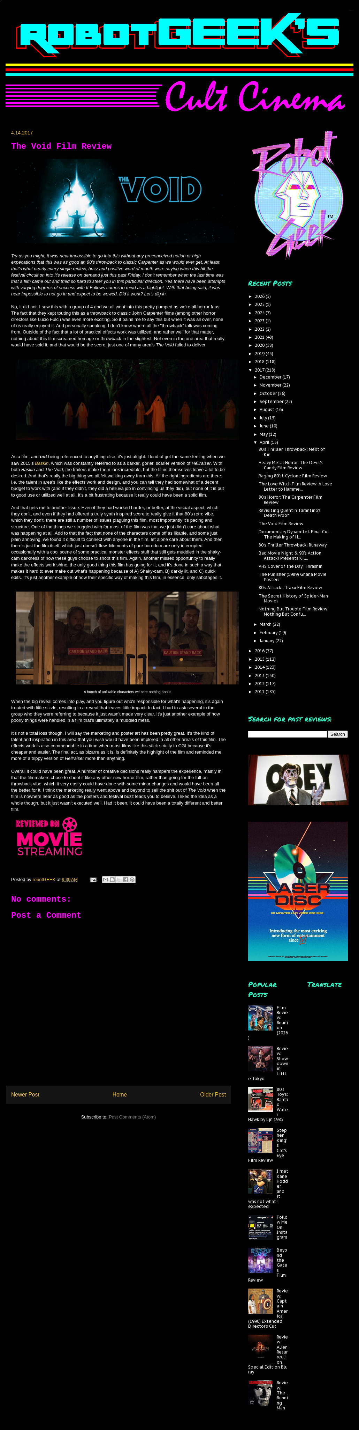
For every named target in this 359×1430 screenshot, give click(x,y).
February (269, 632)
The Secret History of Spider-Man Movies (293, 598)
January (267, 640)
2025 (260, 304)
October (269, 393)
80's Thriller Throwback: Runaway (293, 545)
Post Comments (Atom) (132, 1117)
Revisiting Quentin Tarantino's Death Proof (290, 513)
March (266, 624)
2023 (260, 320)
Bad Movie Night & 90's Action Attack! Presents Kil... (290, 555)
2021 (260, 337)
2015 (260, 659)
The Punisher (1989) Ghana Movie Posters (293, 577)
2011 (260, 691)
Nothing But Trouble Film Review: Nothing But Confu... (293, 611)
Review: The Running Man (282, 1395)
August (267, 409)
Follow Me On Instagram (282, 1227)
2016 (260, 650)
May (264, 434)
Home (120, 1095)
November (271, 385)
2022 (260, 329)
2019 (260, 353)
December (271, 377)
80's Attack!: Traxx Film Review (290, 587)
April (265, 442)
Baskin (41, 463)
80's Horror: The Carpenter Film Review (290, 499)
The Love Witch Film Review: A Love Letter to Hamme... (295, 486)
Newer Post (25, 1095)
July (264, 417)
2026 (260, 296)
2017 (260, 370)
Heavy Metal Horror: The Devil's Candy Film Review (291, 465)
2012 (260, 683)
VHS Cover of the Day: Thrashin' (291, 566)
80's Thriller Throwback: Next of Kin (292, 452)
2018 (260, 361)
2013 (260, 675)
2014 (260, 667)
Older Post (213, 1095)
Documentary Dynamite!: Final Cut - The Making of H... (295, 534)
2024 (260, 312)
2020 (260, 345)
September (272, 401)
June (265, 425)
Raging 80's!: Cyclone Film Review (293, 475)
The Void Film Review (281, 523)
